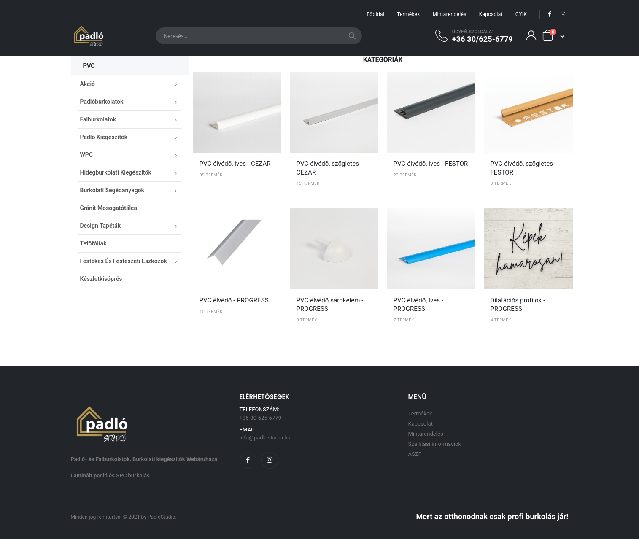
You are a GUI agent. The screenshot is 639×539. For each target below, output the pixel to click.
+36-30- (261, 418)
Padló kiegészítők (104, 137)
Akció (87, 84)
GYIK (521, 14)
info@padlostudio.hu (265, 437)
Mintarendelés (449, 14)
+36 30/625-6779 (482, 39)
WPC (86, 154)
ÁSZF (414, 454)
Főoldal (375, 14)
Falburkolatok (98, 119)
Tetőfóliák (93, 243)
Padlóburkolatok (102, 101)
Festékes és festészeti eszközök (123, 261)
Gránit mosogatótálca (108, 208)
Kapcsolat (491, 14)
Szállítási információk (434, 444)
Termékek (408, 14)
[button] (553, 35)
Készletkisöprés (101, 278)
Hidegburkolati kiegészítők (115, 172)
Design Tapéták (100, 225)
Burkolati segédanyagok (112, 190)
